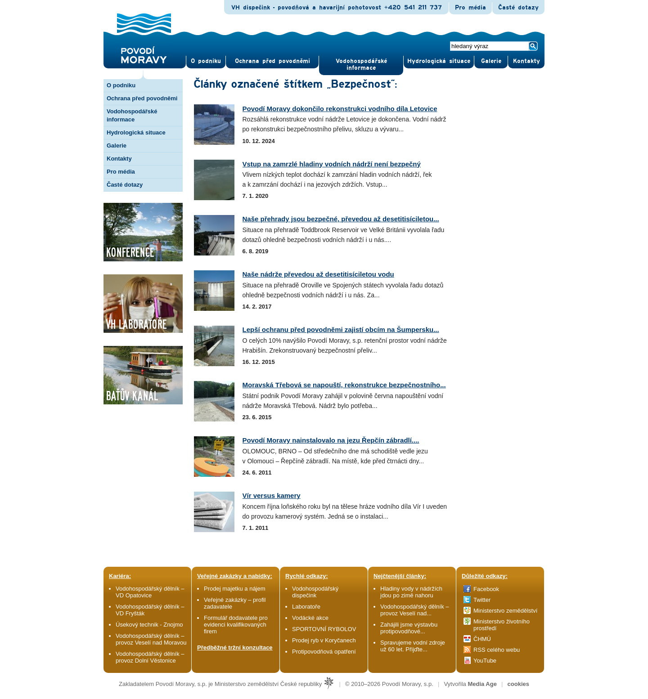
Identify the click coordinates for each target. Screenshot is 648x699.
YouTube (484, 660)
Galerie (116, 145)
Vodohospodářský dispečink (315, 592)
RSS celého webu (496, 649)
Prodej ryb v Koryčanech (324, 640)
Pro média (470, 7)
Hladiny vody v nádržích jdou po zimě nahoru (411, 592)
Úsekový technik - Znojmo (149, 624)
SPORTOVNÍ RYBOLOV (324, 629)
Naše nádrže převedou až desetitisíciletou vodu (318, 274)
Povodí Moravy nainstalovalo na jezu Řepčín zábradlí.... (331, 440)
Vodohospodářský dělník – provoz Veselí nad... (414, 610)
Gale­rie (491, 61)
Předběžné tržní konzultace (235, 647)
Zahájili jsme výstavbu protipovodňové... (408, 628)
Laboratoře (306, 606)
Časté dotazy (518, 7)
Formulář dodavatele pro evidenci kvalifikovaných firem (236, 624)
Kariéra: (120, 576)
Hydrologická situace (438, 61)
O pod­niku (206, 61)
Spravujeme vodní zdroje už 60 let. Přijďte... (412, 646)
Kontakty (119, 158)
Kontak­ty (526, 61)
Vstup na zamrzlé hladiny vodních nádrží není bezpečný (332, 164)
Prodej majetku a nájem (235, 588)
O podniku (121, 85)
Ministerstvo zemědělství (505, 610)
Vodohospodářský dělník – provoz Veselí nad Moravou (151, 639)
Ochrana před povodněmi (142, 98)
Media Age (482, 684)
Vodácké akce (310, 617)
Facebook (486, 589)
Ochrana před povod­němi (272, 61)
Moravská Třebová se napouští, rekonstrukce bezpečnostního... (344, 385)
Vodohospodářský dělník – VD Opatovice (150, 592)
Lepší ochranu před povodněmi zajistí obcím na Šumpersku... (341, 329)
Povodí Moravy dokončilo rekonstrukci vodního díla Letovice (340, 108)
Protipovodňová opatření (324, 651)
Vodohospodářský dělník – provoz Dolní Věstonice (150, 657)
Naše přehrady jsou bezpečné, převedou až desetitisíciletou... (341, 219)
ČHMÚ (482, 639)
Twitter (481, 599)
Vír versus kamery (272, 495)
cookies (518, 684)
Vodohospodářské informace (361, 64)
